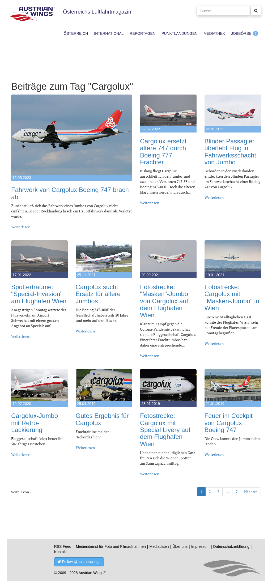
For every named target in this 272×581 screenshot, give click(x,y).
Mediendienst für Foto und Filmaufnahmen (111, 546)
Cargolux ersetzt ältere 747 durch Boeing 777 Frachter (163, 152)
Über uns (180, 546)
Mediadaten (159, 546)
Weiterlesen (20, 226)
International (109, 33)
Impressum (200, 546)
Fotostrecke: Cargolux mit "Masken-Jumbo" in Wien (232, 297)
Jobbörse (241, 33)
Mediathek (214, 33)
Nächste (250, 491)
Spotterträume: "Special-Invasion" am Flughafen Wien (38, 294)
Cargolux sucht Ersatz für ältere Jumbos (98, 294)
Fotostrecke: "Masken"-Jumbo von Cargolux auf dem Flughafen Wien (164, 301)
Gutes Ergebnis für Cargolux (102, 419)
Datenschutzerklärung (231, 546)
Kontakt (60, 552)
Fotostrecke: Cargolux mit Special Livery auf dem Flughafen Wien (165, 429)
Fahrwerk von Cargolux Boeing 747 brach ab (70, 193)
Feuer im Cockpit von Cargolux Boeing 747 (229, 422)
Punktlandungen (179, 33)
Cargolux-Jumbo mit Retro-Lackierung (34, 422)
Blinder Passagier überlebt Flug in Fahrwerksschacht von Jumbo (230, 152)
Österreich (76, 33)
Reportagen (142, 33)
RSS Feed (62, 546)
